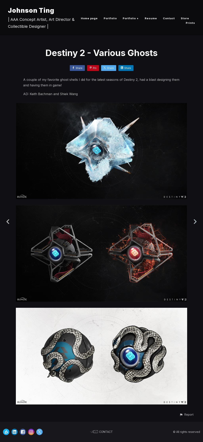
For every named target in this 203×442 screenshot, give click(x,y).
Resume (151, 18)
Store (185, 18)
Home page (89, 18)
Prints (190, 22)
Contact (169, 18)
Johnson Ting (31, 10)
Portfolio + (131, 18)
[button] (186, 414)
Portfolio (110, 18)
